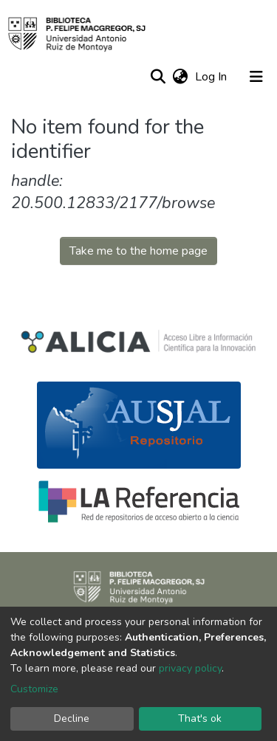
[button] (180, 77)
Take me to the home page (138, 251)
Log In (212, 77)
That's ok (200, 718)
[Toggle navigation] (256, 77)
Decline (71, 718)
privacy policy (190, 668)
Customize (34, 689)
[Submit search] (158, 76)
